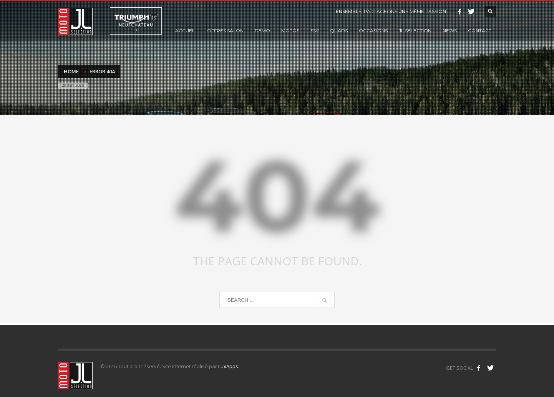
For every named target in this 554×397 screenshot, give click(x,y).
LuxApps (228, 366)
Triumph (136, 21)
